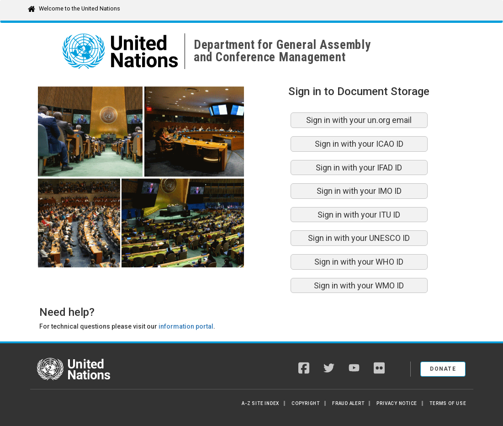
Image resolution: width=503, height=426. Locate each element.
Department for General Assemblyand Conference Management (282, 50)
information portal (186, 326)
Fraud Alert (348, 403)
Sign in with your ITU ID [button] (359, 214)
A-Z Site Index (260, 403)
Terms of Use (447, 403)
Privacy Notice (396, 403)
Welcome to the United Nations (79, 8)
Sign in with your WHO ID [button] (358, 261)
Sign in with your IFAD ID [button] (359, 167)
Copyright (305, 403)
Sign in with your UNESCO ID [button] (359, 238)
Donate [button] (443, 369)
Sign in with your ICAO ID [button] (359, 144)
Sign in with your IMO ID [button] (359, 191)
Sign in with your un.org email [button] (359, 120)
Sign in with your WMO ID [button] (359, 285)
